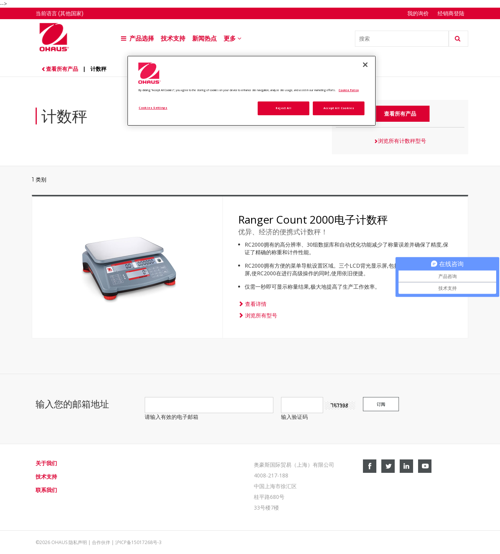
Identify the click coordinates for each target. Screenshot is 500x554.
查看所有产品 (60, 68)
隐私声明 (78, 542)
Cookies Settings (153, 107)
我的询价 (418, 13)
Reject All (283, 108)
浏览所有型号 (257, 315)
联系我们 (46, 490)
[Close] (365, 64)
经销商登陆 (451, 13)
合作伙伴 (101, 542)
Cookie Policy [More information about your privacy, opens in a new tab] (348, 90)
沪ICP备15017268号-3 (138, 542)
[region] (251, 91)
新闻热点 (204, 38)
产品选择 (137, 38)
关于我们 (46, 463)
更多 (233, 38)
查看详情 (252, 303)
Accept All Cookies (339, 108)
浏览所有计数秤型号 (400, 140)
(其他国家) (70, 13)
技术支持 (173, 38)
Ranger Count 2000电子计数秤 (313, 219)
